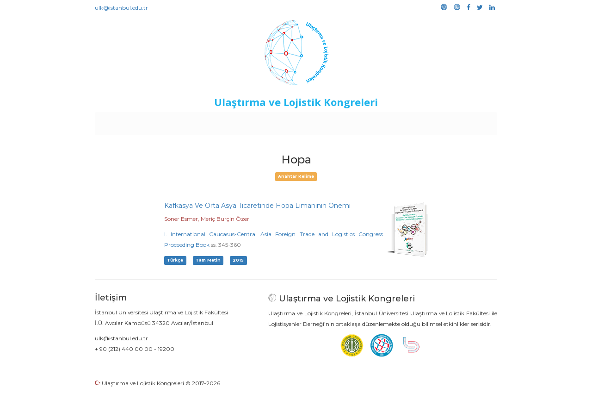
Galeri (435, 121)
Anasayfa (133, 121)
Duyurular (319, 121)
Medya (462, 121)
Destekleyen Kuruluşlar (222, 121)
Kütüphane (402, 121)
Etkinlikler (281, 121)
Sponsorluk (359, 121)
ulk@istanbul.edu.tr (121, 7)
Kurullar (167, 121)
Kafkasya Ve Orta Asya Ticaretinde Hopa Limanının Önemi (257, 205)
